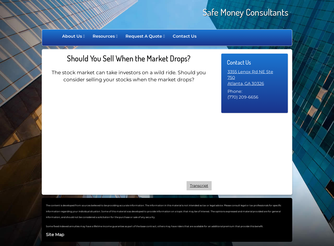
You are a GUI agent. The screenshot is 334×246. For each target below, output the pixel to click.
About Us (72, 36)
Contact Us (184, 36)
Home (52, 36)
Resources (104, 36)
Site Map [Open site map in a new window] (55, 234)
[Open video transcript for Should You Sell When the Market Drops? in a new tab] (199, 185)
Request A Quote (144, 36)
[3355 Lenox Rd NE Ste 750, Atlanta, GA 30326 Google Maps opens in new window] (255, 78)
